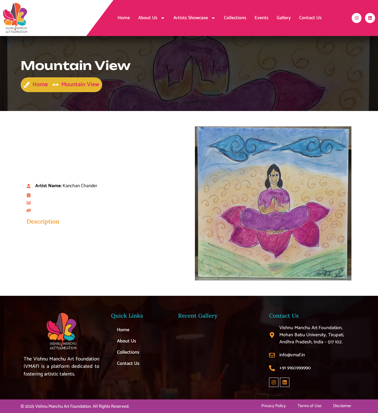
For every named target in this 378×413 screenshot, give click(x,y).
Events (261, 18)
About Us (151, 18)
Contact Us (310, 18)
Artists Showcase (194, 18)
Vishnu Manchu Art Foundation (63, 406)
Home (124, 18)
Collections (235, 18)
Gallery (284, 18)
